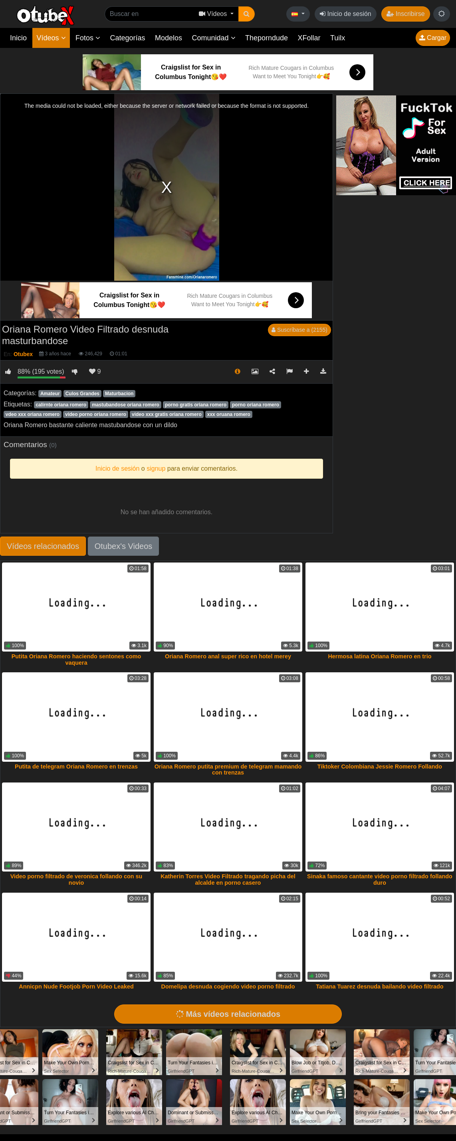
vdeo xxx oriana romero (32, 414)
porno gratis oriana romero (195, 405)
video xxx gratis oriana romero (167, 414)
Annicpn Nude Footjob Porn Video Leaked (76, 986)
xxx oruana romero (228, 414)
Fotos (87, 38)
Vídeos (50, 38)
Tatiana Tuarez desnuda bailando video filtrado (379, 986)
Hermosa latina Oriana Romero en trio (379, 656)
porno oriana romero (255, 405)
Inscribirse (405, 13)
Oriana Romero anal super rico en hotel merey (228, 656)
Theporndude (266, 38)
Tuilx (337, 38)
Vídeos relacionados (43, 546)
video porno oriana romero (95, 414)
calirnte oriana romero (61, 405)
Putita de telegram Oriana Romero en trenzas (76, 766)
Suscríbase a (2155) (299, 330)
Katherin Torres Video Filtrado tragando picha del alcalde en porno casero (228, 879)
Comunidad (213, 38)
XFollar (309, 38)
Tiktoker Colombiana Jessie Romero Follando (379, 766)
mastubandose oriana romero (125, 405)
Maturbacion (119, 393)
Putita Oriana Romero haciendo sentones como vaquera (76, 659)
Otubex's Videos (124, 546)
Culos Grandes (82, 393)
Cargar (432, 37)
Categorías (127, 38)
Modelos (168, 38)
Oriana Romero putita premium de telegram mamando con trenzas (228, 769)
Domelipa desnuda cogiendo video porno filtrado (228, 986)
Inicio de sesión (345, 13)
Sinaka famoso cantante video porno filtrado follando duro (379, 879)
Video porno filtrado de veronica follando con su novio (76, 879)
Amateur (50, 393)
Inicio (18, 38)
